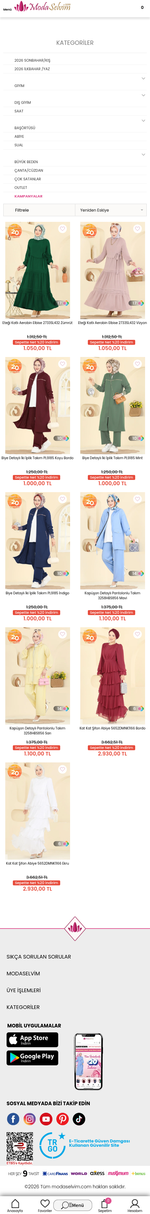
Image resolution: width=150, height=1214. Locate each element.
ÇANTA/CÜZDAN (28, 170)
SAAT (18, 111)
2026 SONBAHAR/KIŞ (32, 60)
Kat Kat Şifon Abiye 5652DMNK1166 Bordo (112, 728)
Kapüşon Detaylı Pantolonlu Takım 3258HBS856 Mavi (112, 596)
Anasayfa (15, 1205)
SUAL (18, 145)
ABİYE (19, 136)
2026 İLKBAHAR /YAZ (32, 69)
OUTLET (20, 187)
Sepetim (105, 1205)
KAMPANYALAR (28, 196)
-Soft (39, 1183)
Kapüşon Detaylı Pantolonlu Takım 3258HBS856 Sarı (37, 731)
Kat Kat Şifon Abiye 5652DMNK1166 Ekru (37, 863)
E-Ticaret (54, 1183)
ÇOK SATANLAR (27, 179)
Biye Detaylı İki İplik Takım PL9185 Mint (112, 458)
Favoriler (45, 1205)
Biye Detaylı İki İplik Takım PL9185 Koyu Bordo (38, 458)
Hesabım (135, 1205)
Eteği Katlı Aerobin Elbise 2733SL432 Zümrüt (38, 322)
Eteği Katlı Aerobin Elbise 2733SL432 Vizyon (112, 322)
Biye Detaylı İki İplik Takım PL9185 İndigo (37, 593)
